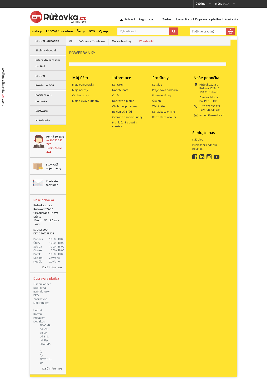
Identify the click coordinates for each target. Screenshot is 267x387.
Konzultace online (163, 111)
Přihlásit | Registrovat (139, 19)
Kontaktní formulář (52, 183)
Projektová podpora (165, 90)
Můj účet (80, 77)
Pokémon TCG (44, 85)
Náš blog (197, 139)
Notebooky (42, 120)
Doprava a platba (208, 19)
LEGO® (40, 76)
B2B (92, 31)
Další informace (52, 267)
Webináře (158, 106)
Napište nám (120, 90)
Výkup (103, 31)
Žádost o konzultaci (177, 19)
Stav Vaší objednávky (53, 166)
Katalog (157, 84)
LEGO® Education (59, 31)
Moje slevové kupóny (85, 101)
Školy (81, 31)
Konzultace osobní (164, 117)
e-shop (36, 31)
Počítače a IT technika (43, 98)
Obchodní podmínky (125, 106)
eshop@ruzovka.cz (211, 115)
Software (41, 111)
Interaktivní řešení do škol (47, 63)
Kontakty (231, 19)
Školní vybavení (45, 50)
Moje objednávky (83, 84)
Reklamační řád (122, 111)
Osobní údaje (80, 95)
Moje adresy (80, 90)
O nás (116, 95)
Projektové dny (161, 95)
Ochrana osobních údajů (128, 117)
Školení (156, 101)
